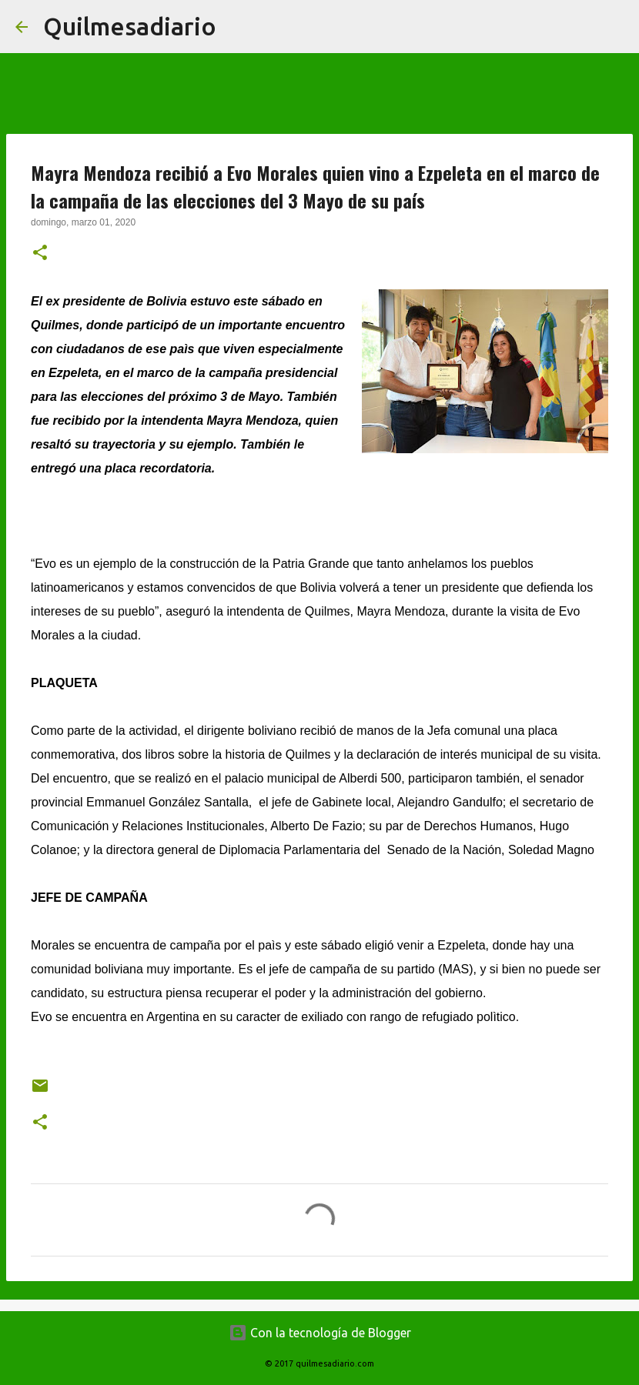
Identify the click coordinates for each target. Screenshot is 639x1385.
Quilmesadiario (129, 26)
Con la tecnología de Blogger (320, 1333)
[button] (40, 254)
